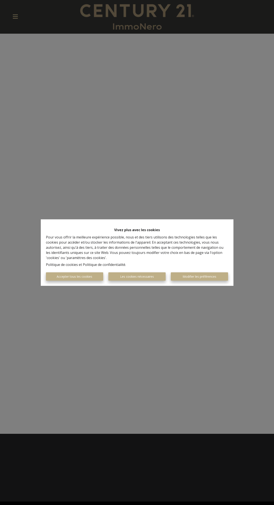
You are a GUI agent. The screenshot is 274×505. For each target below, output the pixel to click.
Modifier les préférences (199, 276)
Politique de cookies (62, 264)
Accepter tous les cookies (74, 276)
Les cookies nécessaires (137, 276)
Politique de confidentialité (104, 264)
